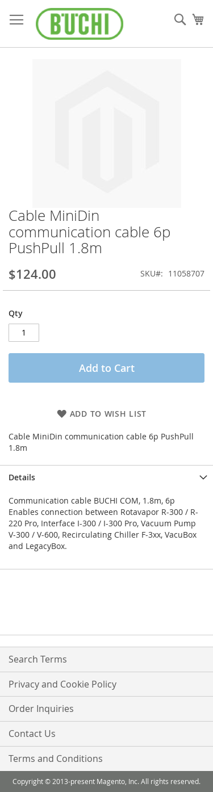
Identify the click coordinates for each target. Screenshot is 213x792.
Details (22, 477)
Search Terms (38, 659)
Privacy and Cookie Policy (62, 684)
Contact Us (32, 733)
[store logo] (79, 24)
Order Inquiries (41, 708)
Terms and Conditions (56, 758)
